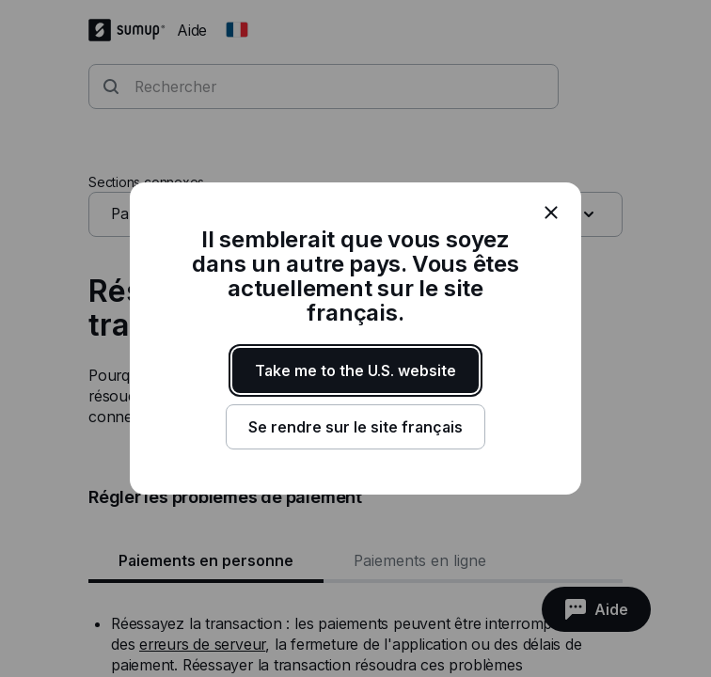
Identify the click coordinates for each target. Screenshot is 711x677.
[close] (551, 212)
